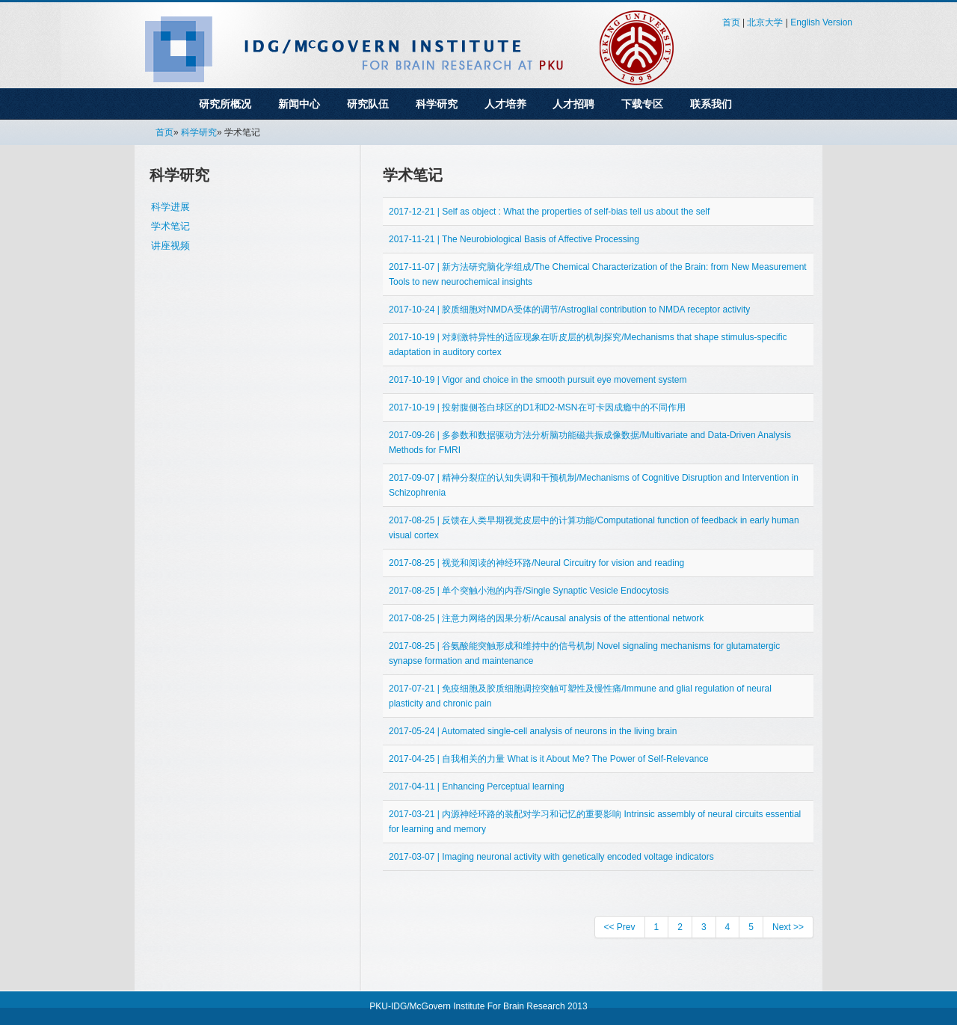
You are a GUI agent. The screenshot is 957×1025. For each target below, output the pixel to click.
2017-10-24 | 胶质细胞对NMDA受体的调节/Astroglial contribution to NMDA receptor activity (569, 309)
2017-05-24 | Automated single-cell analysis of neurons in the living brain (533, 731)
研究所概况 (225, 104)
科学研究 (437, 104)
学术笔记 (170, 226)
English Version (821, 22)
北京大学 (765, 22)
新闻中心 (299, 104)
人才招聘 (573, 104)
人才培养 (505, 104)
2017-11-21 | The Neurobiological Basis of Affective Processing (514, 239)
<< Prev (620, 927)
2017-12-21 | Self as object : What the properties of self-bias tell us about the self (549, 211)
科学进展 (170, 206)
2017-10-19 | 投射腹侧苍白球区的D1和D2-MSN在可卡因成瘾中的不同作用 (537, 407)
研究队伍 (368, 104)
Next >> (788, 927)
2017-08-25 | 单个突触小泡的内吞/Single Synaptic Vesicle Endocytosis (529, 590)
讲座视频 (170, 245)
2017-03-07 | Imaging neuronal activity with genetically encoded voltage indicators (551, 857)
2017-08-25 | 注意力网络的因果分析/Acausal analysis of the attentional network (546, 618)
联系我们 (711, 104)
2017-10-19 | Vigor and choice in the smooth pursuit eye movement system (537, 380)
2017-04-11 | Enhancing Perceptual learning (476, 786)
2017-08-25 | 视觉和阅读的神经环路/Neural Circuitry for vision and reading (536, 563)
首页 (731, 22)
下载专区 (642, 104)
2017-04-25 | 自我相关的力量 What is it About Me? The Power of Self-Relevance (549, 759)
